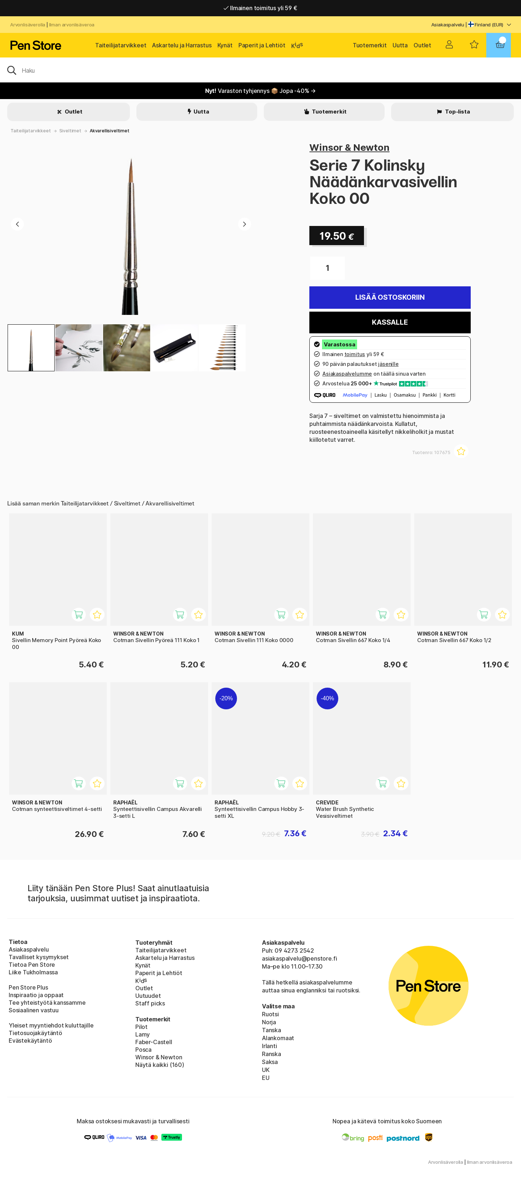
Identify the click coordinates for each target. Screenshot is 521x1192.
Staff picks (150, 1003)
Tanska (271, 1030)
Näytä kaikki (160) (159, 1064)
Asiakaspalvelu (448, 24)
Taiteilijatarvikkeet (120, 45)
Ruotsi (270, 1014)
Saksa (270, 1061)
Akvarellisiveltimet (110, 130)
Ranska (271, 1054)
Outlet (422, 45)
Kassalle (390, 322)
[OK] (260, 69)
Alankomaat (278, 1038)
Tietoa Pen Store (32, 964)
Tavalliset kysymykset (39, 957)
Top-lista (457, 111)
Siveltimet (70, 130)
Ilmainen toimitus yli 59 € (260, 8)
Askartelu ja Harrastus (181, 45)
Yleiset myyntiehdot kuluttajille (51, 1025)
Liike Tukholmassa (33, 972)
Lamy (142, 1034)
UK (266, 1069)
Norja (269, 1022)
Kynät (225, 45)
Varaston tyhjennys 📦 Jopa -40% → (260, 90)
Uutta (400, 45)
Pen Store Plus (28, 987)
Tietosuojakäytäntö (35, 1033)
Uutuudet (148, 995)
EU (266, 1077)
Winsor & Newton (349, 147)
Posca (143, 1049)
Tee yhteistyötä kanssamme (47, 1002)
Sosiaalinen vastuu (34, 1010)
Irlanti (269, 1046)
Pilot (141, 1026)
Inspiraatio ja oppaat (36, 995)
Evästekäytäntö (30, 1040)
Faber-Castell (153, 1042)
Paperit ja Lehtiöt (261, 45)
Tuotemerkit (370, 45)
